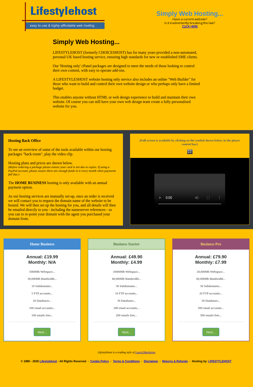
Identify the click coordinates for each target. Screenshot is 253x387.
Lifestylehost (48, 361)
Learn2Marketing (145, 352)
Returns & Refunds (175, 361)
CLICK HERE (190, 26)
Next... (42, 332)
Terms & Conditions (126, 361)
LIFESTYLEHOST (220, 361)
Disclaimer (151, 361)
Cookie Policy (99, 361)
